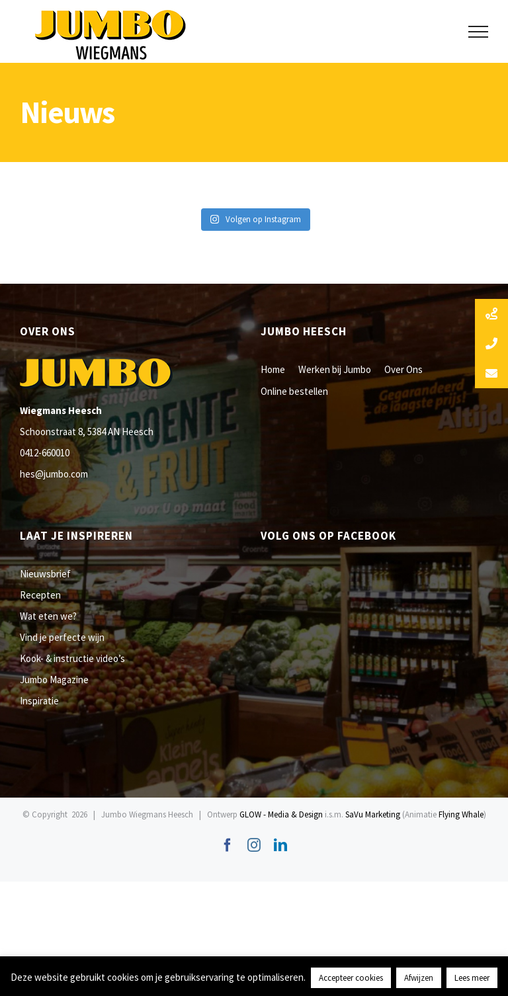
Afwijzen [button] (418, 977)
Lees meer (471, 977)
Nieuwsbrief (45, 573)
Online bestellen (294, 391)
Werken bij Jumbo (334, 369)
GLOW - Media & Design (281, 814)
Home (273, 369)
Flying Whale (461, 814)
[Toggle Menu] (478, 32)
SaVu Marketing (372, 814)
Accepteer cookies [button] (351, 977)
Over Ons (403, 369)
